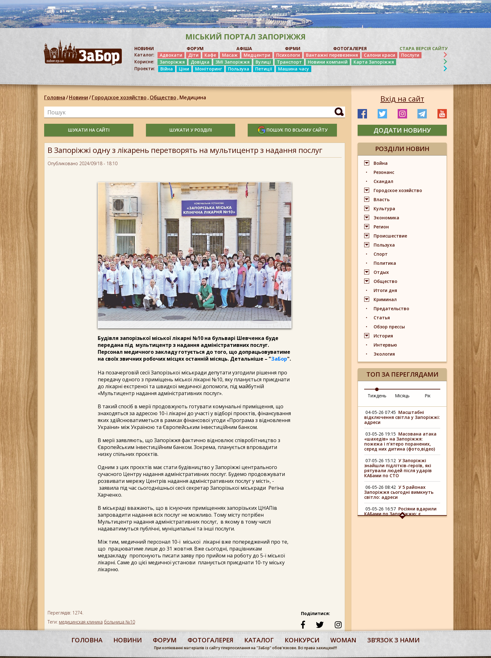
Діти (193, 55)
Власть (382, 199)
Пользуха (238, 69)
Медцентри (257, 55)
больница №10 (119, 622)
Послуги (410, 55)
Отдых (381, 272)
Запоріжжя (172, 62)
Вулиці (263, 62)
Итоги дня (385, 290)
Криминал (385, 299)
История (383, 336)
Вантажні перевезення (332, 55)
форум (165, 640)
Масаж (230, 55)
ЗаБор (279, 358)
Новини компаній (328, 62)
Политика (385, 263)
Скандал (383, 181)
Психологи (288, 55)
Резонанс (384, 172)
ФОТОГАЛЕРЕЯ (350, 48)
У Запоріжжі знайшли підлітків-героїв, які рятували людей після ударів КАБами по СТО (398, 467)
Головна (54, 97)
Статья (382, 318)
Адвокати (171, 55)
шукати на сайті (89, 130)
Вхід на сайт (402, 99)
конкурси (302, 640)
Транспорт (289, 62)
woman (343, 640)
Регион (381, 227)
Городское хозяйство (121, 97)
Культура (384, 209)
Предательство (391, 308)
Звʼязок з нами (393, 640)
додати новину (402, 130)
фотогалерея (210, 640)
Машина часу (293, 69)
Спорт (381, 254)
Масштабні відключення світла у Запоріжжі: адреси (402, 417)
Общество (164, 97)
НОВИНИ (144, 48)
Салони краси (379, 55)
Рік (428, 396)
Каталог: (144, 54)
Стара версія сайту (423, 48)
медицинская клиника (81, 622)
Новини (78, 97)
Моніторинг (208, 69)
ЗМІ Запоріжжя (232, 62)
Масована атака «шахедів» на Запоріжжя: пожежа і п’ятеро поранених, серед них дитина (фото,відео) (400, 441)
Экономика (386, 218)
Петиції (263, 69)
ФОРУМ (195, 48)
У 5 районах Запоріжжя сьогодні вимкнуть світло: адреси (398, 492)
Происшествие (390, 236)
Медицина (192, 97)
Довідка (200, 62)
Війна (166, 69)
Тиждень (377, 396)
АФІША (244, 48)
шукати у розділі (190, 130)
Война (381, 163)
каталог (259, 640)
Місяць (402, 396)
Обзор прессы (389, 327)
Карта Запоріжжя (374, 62)
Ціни (184, 69)
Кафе (210, 55)
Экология (384, 354)
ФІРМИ (292, 48)
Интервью (385, 345)
